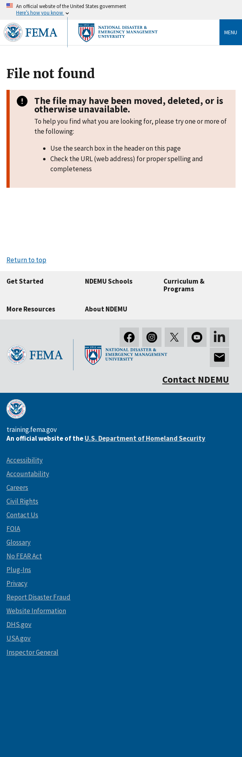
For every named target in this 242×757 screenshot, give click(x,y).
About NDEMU (106, 309)
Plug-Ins (18, 569)
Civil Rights (22, 501)
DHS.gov (18, 624)
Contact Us (22, 514)
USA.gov (18, 638)
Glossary (18, 542)
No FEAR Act (24, 556)
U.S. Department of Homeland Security (145, 438)
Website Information (36, 610)
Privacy (16, 583)
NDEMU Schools (108, 281)
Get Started (24, 281)
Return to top (26, 259)
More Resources (30, 309)
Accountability (27, 473)
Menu (230, 32)
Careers (17, 487)
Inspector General (32, 652)
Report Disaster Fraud (38, 597)
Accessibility (24, 460)
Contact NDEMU (195, 379)
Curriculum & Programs (184, 285)
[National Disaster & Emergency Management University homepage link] (80, 48)
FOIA (13, 528)
